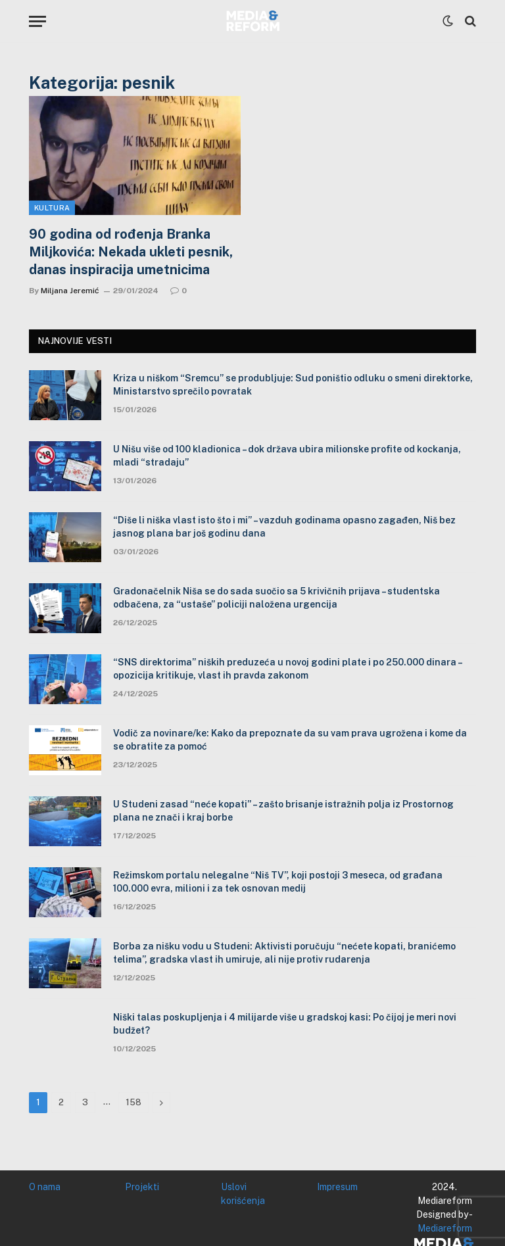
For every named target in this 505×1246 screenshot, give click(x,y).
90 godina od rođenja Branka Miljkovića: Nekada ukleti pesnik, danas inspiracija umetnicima (131, 251)
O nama (44, 1187)
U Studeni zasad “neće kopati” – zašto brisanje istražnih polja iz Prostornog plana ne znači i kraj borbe (283, 811)
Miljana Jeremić (70, 290)
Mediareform (445, 1228)
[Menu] (37, 21)
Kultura (52, 208)
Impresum (337, 1187)
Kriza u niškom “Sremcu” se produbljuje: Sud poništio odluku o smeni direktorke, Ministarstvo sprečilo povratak (293, 384)
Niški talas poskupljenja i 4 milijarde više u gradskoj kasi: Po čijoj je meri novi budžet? (284, 1024)
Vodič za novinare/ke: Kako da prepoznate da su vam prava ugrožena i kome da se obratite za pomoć (290, 740)
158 (133, 1102)
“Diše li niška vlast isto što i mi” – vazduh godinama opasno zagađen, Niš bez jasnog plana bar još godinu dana (284, 527)
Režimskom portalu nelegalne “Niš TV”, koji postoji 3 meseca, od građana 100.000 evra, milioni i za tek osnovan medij (278, 882)
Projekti (142, 1187)
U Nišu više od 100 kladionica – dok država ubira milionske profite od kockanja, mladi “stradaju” (287, 455)
